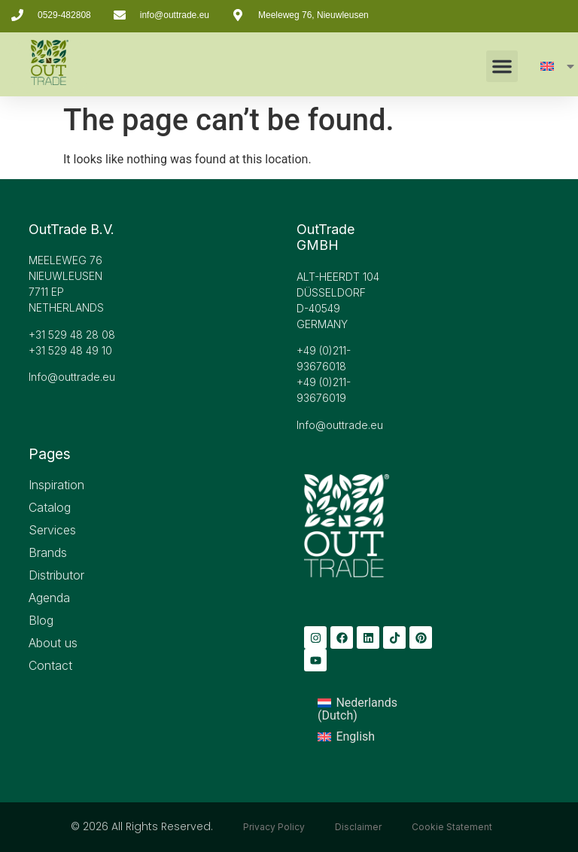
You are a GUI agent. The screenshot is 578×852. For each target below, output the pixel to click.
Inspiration (56, 484)
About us (53, 642)
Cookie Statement (452, 826)
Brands (48, 552)
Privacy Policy (274, 826)
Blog (41, 620)
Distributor (56, 575)
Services (52, 529)
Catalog (50, 507)
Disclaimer (358, 826)
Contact (50, 665)
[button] (502, 66)
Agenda (49, 597)
